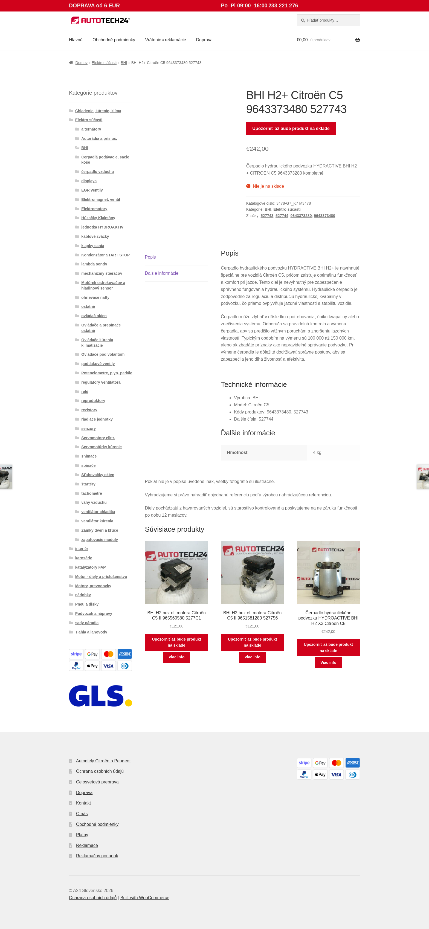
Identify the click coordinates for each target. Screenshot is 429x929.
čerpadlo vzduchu (97, 171)
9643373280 (301, 215)
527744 (282, 215)
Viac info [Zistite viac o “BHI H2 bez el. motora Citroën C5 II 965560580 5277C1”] (176, 657)
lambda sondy (94, 264)
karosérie (83, 558)
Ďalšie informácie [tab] (162, 273)
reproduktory (93, 400)
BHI (124, 62)
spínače (88, 465)
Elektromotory (94, 209)
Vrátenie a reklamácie (165, 39)
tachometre (91, 493)
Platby (82, 834)
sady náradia (87, 623)
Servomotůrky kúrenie (101, 447)
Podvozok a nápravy (93, 613)
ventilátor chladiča (98, 512)
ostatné (88, 306)
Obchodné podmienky (113, 39)
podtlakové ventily (98, 363)
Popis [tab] (150, 257)
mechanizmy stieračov (101, 273)
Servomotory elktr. (98, 438)
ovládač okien (94, 316)
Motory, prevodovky (93, 586)
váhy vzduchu (94, 502)
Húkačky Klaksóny (98, 218)
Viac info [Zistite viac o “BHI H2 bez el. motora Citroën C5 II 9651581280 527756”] (252, 657)
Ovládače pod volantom (102, 354)
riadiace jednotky (96, 419)
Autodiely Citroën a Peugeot (103, 761)
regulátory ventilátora (100, 382)
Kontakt (83, 803)
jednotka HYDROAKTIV (102, 227)
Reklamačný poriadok (97, 855)
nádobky (83, 595)
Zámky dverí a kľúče (99, 530)
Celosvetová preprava (97, 782)
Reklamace (87, 845)
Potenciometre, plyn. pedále (106, 373)
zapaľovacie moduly (99, 539)
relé (84, 391)
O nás (82, 813)
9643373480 (324, 215)
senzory (88, 428)
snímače (89, 456)
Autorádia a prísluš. (99, 138)
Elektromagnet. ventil (100, 199)
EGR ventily (92, 190)
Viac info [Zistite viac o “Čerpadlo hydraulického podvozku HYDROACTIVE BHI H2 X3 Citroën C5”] (328, 662)
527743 (267, 215)
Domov (82, 62)
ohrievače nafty (95, 297)
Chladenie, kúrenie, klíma (98, 111)
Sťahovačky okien (97, 475)
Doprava (204, 39)
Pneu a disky (87, 604)
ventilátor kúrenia (97, 521)
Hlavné (76, 39)
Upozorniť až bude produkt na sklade (290, 128)
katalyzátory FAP (90, 567)
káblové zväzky (95, 236)
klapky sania (92, 246)
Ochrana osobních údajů (100, 771)
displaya (89, 181)
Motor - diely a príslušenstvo (101, 576)
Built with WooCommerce (144, 897)
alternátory (91, 129)
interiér (81, 548)
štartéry (88, 484)
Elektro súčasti (104, 62)
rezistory (89, 410)
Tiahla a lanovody (91, 632)
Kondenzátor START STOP (105, 255)
